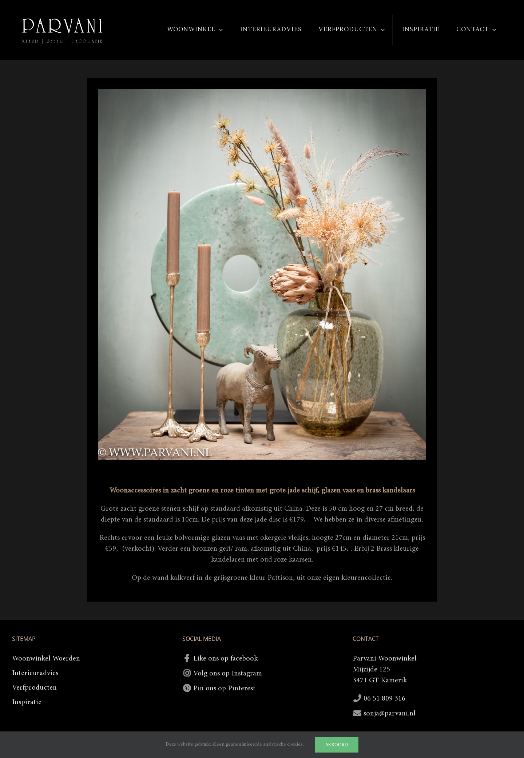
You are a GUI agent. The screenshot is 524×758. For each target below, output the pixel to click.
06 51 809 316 (384, 698)
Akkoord (336, 744)
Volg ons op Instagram (227, 673)
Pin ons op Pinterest (224, 688)
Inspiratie (26, 702)
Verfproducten (34, 687)
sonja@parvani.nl (390, 713)
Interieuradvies (35, 673)
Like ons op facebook (225, 658)
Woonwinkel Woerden (46, 658)
